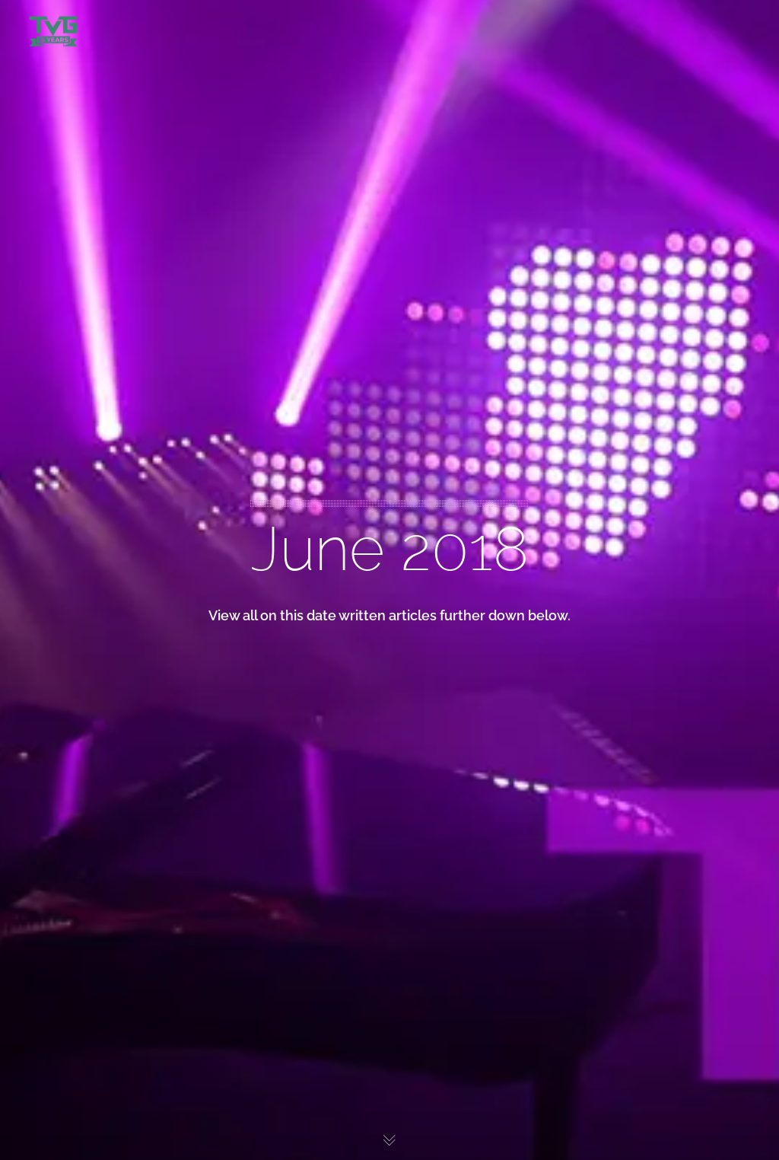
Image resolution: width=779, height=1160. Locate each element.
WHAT (40, 146)
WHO (39, 115)
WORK (40, 83)
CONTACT (41, 208)
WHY (39, 177)
